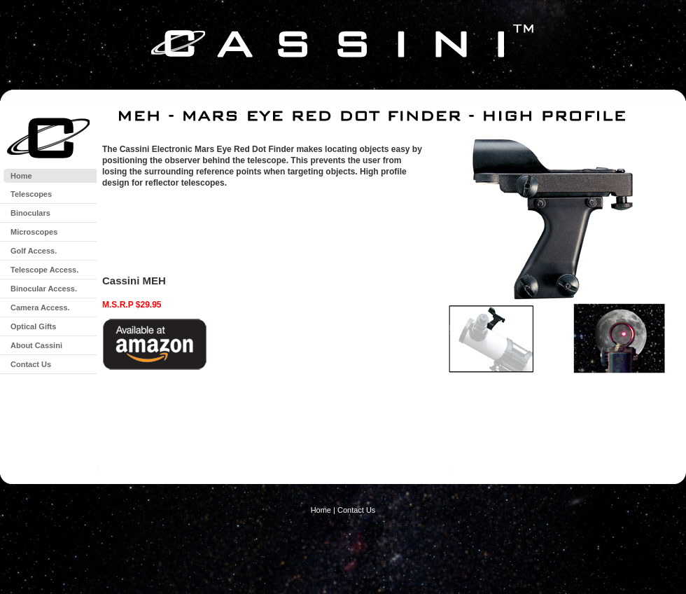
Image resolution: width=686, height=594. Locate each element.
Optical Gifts (33, 326)
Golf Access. (33, 251)
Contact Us (30, 364)
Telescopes (31, 194)
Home (21, 176)
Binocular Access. (43, 288)
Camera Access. (40, 307)
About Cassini (36, 345)
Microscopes (33, 232)
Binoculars (30, 213)
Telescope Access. (44, 269)
